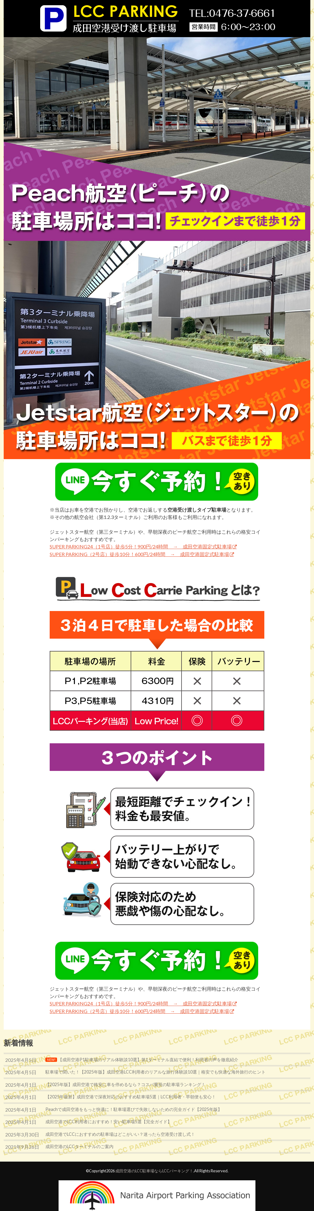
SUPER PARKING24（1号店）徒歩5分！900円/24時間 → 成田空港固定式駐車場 (141, 546)
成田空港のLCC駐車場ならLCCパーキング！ (154, 1171)
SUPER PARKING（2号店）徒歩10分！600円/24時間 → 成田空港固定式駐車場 (139, 554)
